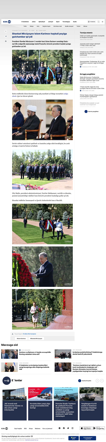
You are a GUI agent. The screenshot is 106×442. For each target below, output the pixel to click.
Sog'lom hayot (46, 26)
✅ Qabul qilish (73, 438)
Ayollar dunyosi (69, 26)
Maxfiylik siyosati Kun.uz (31, 440)
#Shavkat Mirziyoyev (36, 338)
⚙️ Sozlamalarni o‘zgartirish (87, 438)
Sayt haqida (18, 428)
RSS (25, 428)
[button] (97, 380)
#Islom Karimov (21, 338)
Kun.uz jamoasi (47, 428)
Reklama (37, 428)
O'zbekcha (91, 22)
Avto (38, 26)
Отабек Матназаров (29, 334)
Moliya (31, 26)
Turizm (78, 26)
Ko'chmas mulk (58, 26)
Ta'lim (25, 26)
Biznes (85, 26)
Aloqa (31, 428)
